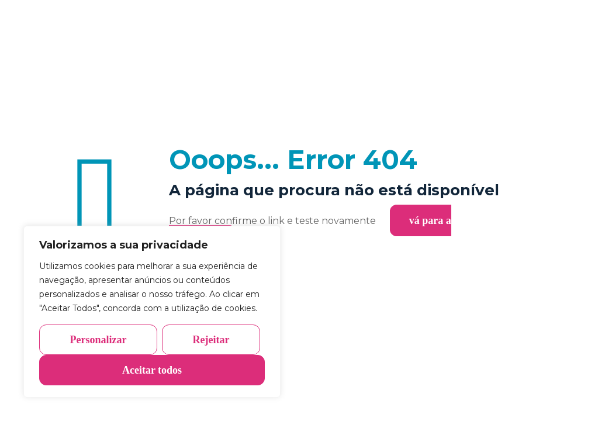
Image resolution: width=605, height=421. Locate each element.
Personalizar (98, 340)
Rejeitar (211, 340)
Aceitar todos (152, 370)
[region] (152, 312)
